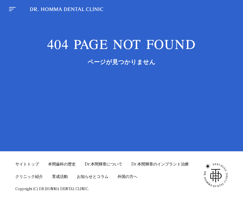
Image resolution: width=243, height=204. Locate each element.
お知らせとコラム (93, 176)
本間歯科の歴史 (62, 164)
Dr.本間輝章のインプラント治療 (160, 164)
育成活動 (60, 176)
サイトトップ (27, 164)
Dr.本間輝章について (103, 164)
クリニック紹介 (29, 176)
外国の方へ (127, 176)
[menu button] (12, 9)
